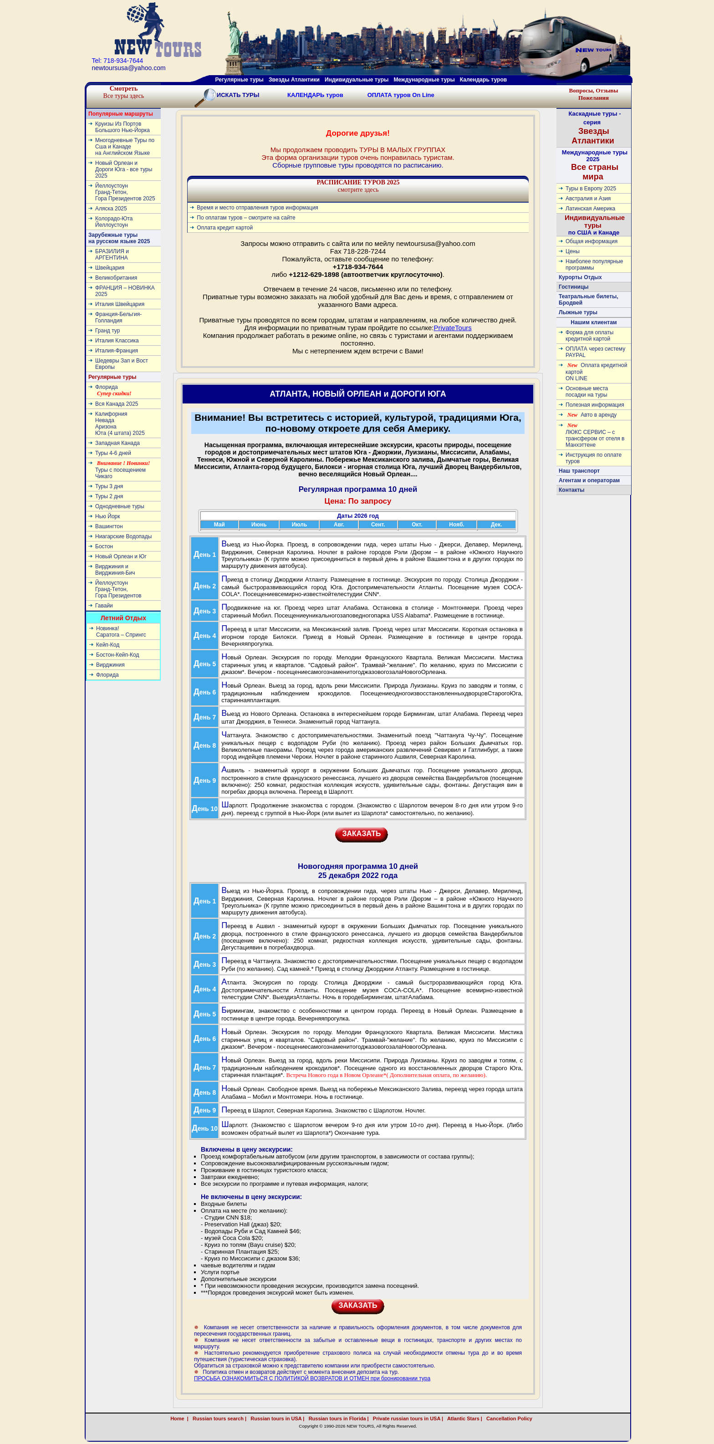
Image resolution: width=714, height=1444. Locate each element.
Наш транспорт (579, 471)
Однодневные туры (119, 506)
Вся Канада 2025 (116, 404)
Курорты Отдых (580, 277)
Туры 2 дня (109, 496)
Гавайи (104, 605)
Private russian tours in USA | (406, 1418)
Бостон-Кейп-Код (117, 655)
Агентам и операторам (589, 480)
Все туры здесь (123, 92)
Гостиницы (574, 287)
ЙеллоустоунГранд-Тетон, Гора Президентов (118, 589)
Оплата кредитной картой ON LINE (596, 372)
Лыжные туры (578, 312)
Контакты (572, 490)
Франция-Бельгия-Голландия (118, 317)
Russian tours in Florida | (337, 1418)
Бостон (104, 546)
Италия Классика (117, 340)
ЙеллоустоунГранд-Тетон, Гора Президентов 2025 (125, 192)
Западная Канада (117, 443)
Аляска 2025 (111, 208)
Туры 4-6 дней (113, 453)
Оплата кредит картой (225, 228)
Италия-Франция (116, 350)
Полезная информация (595, 405)
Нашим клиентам (594, 322)
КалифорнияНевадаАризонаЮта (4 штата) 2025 (120, 423)
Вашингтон (109, 526)
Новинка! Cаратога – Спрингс (121, 631)
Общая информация (591, 241)
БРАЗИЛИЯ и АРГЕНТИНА (112, 254)
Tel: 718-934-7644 (117, 60)
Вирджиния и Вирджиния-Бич (115, 569)
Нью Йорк (107, 516)
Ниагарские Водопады (123, 536)
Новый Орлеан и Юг (121, 556)
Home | (179, 1418)
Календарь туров (483, 80)
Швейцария (109, 268)
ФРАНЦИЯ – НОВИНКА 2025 (125, 291)
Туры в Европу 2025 (591, 188)
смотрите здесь (357, 186)
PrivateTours (452, 328)
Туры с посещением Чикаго (122, 470)
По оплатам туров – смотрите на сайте (246, 217)
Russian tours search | (218, 1418)
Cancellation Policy (519, 1418)
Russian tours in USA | (276, 1418)
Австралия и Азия (588, 198)
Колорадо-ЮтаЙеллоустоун (114, 221)
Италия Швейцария (119, 304)
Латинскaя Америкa (590, 208)
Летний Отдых (123, 618)
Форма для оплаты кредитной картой (589, 335)
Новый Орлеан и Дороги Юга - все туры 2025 (123, 169)
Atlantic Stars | (463, 1418)
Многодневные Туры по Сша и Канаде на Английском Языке (124, 146)
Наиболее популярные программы (594, 264)
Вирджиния (110, 665)
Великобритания (116, 278)
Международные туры (423, 80)
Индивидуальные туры (356, 80)
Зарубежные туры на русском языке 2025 (119, 238)
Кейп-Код (107, 645)
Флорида (113, 390)
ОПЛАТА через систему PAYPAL (595, 352)
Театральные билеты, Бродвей (588, 299)
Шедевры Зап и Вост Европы (121, 363)
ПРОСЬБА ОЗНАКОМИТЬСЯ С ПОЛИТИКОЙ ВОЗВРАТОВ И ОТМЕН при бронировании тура (312, 1378)
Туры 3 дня (109, 486)
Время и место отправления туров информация (257, 207)
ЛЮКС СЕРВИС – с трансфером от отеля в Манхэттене (595, 435)
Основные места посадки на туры (587, 391)
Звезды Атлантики (294, 80)
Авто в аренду (592, 415)
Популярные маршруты (120, 114)
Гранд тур (107, 330)
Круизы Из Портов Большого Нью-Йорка (122, 127)
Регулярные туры (239, 80)
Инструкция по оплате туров (594, 458)
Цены (573, 251)
